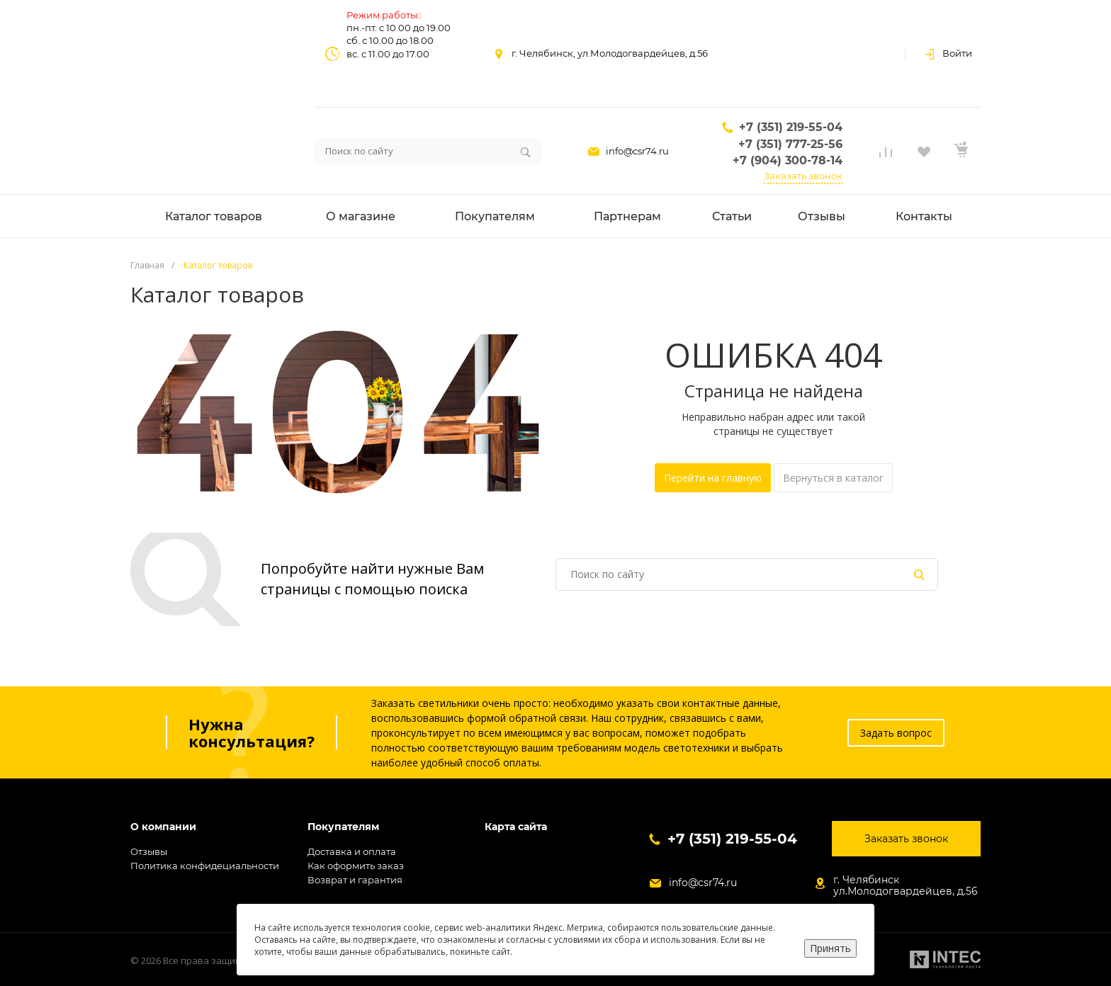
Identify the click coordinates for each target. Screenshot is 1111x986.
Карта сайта (516, 827)
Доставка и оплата (352, 851)
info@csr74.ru (637, 151)
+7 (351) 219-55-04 (790, 127)
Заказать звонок (803, 175)
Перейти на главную (713, 477)
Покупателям (343, 827)
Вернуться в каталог (833, 477)
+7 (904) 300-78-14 (787, 160)
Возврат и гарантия (355, 879)
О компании (163, 827)
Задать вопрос (896, 733)
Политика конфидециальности (204, 865)
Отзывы (148, 851)
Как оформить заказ (356, 865)
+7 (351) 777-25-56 (790, 144)
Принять (830, 948)
